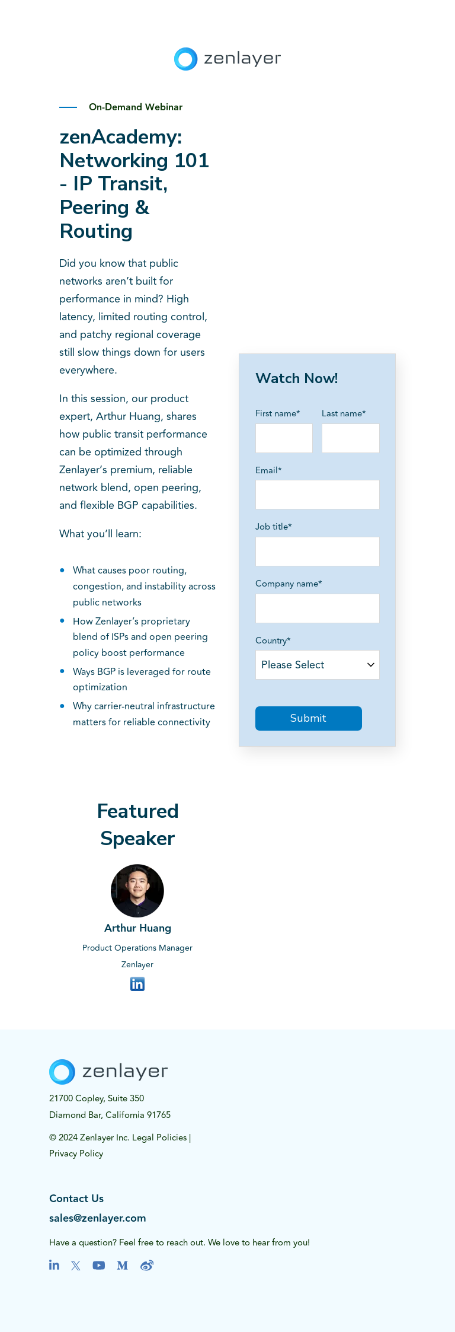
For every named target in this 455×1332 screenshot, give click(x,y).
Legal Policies (159, 1138)
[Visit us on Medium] (122, 1265)
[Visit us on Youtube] (98, 1265)
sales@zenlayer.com (97, 1218)
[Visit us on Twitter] (76, 1265)
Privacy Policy (76, 1154)
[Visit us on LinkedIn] (54, 1265)
